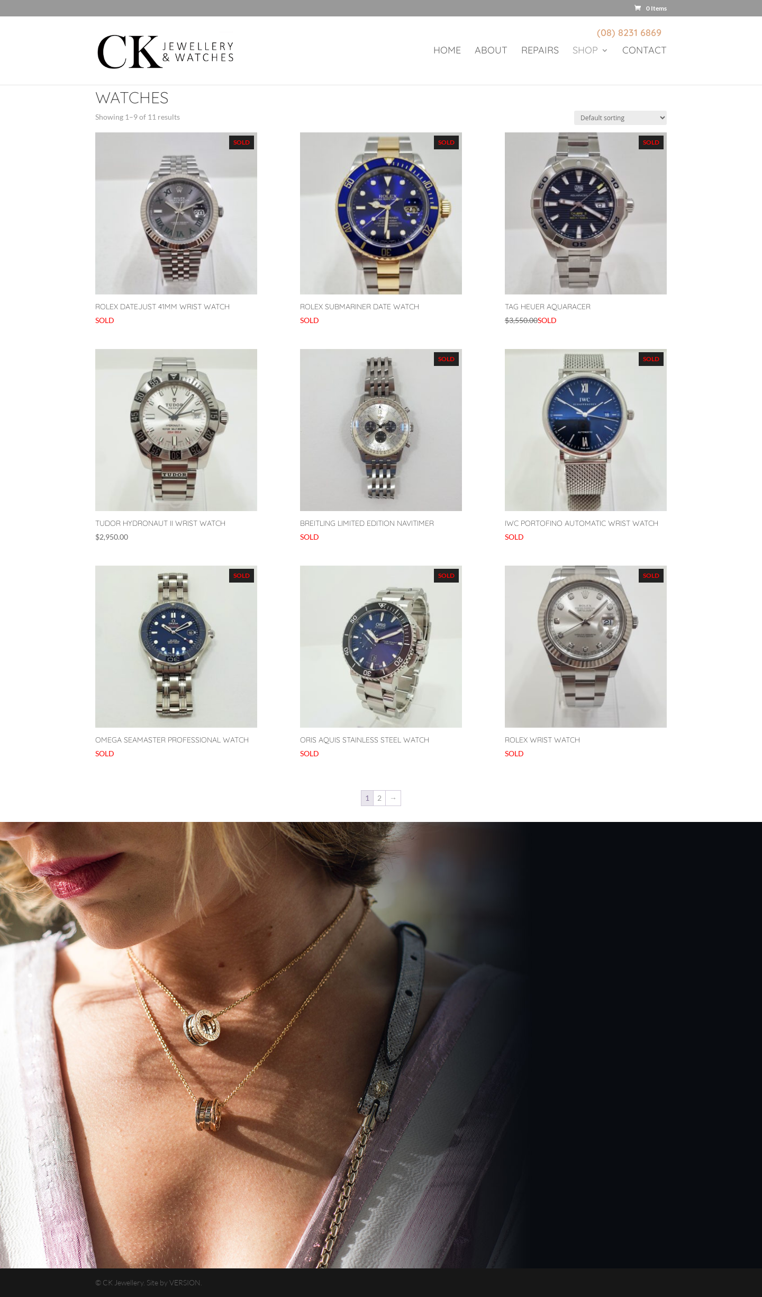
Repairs (540, 51)
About (491, 51)
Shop (585, 51)
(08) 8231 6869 (629, 32)
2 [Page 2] (379, 797)
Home (447, 51)
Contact (644, 51)
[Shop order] (620, 118)
